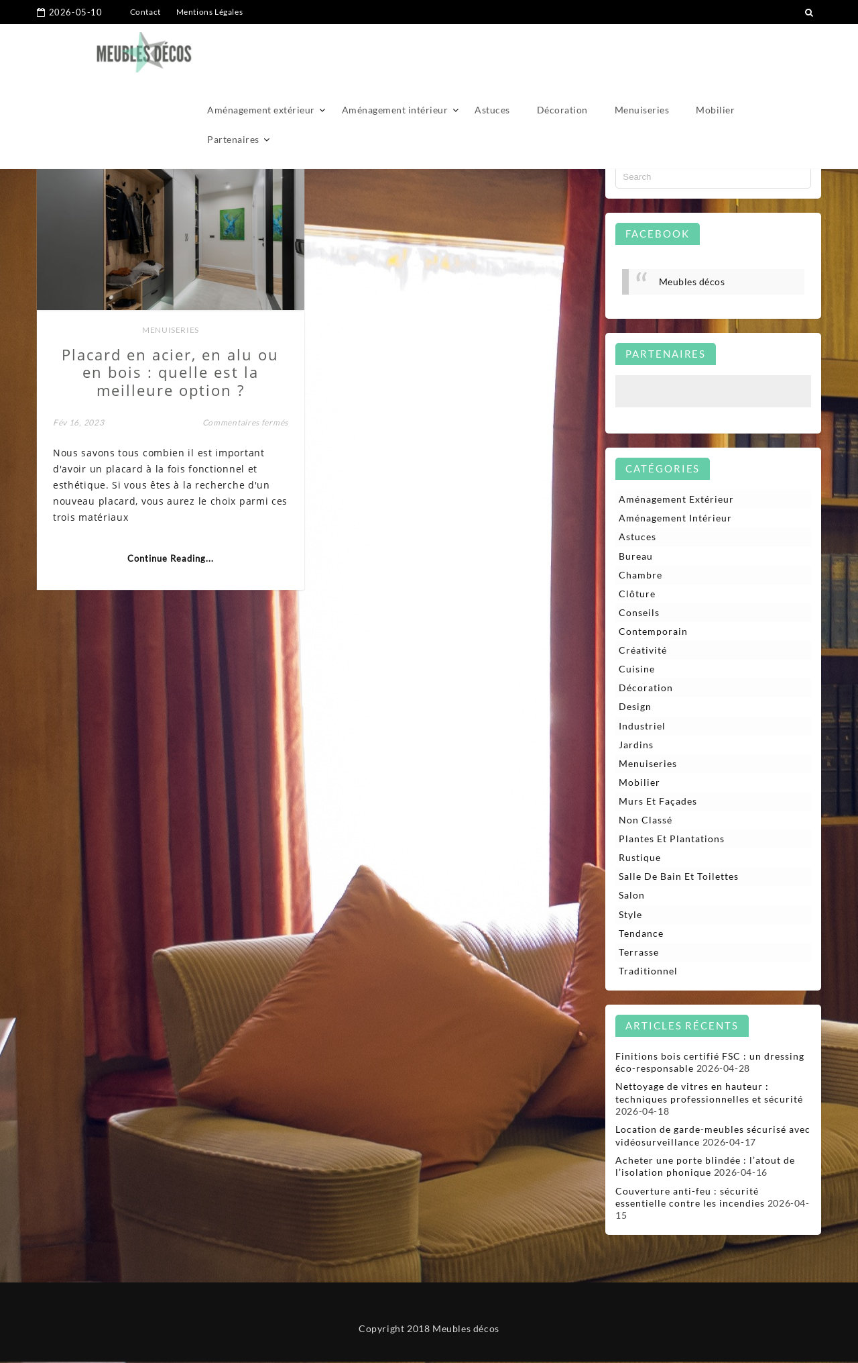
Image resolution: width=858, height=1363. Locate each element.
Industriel (642, 725)
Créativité (643, 650)
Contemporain (653, 632)
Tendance (641, 934)
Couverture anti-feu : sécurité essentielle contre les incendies (690, 1198)
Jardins (636, 745)
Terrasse (639, 953)
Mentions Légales (209, 12)
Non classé (645, 820)
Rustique (640, 858)
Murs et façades (658, 801)
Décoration (562, 52)
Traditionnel (648, 972)
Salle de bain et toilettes (679, 877)
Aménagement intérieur (395, 52)
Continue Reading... (168, 555)
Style (630, 915)
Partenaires (233, 81)
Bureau (636, 556)
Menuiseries (642, 52)
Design (635, 707)
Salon (632, 896)
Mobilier (715, 52)
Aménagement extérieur (261, 52)
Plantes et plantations (672, 840)
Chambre (640, 574)
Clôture (637, 593)
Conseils (639, 612)
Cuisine (637, 669)
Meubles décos (692, 281)
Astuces (492, 52)
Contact (145, 12)
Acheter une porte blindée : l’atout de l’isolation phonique (705, 1167)
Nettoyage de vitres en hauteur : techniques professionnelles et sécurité (709, 1094)
